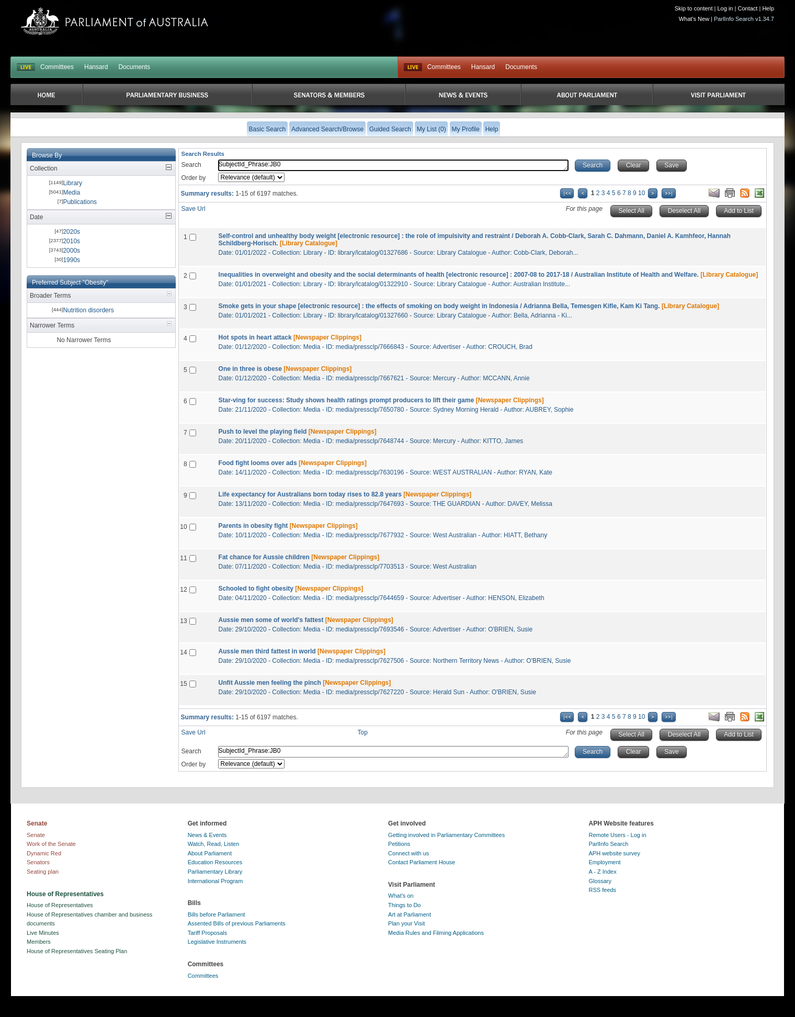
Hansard (96, 67)
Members (39, 942)
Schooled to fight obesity (256, 588)
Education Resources (215, 862)
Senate (36, 835)
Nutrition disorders (88, 310)
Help (768, 8)
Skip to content (694, 8)
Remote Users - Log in (617, 835)
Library (72, 183)
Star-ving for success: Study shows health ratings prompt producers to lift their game (346, 400)
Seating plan (43, 871)
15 (183, 683)
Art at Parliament (409, 914)
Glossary (600, 881)
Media (71, 192)
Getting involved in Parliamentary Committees (446, 835)
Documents (134, 67)
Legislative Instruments (217, 942)
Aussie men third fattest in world (267, 651)
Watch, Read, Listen (214, 844)
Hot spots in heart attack (255, 337)
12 (183, 589)
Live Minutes (43, 933)
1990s (71, 260)
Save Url (193, 208)
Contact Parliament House (421, 862)
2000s (71, 250)
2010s (71, 241)
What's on (401, 895)
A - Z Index (603, 871)
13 (183, 621)
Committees (57, 67)
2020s (71, 231)
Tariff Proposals (208, 933)
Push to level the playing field (263, 431)
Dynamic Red (44, 853)
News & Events (207, 835)
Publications (80, 202)
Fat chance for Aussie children (264, 557)
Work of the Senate (51, 844)
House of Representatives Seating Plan (77, 951)
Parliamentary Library (215, 871)
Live (413, 67)
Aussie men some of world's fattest (271, 620)
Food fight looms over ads (258, 463)
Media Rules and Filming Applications (436, 933)
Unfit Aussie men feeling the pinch (270, 682)
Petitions (399, 844)
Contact (747, 8)
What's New (694, 19)
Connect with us (408, 853)
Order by (193, 178)
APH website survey (614, 853)
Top (363, 732)
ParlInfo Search (609, 844)
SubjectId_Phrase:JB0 (393, 165)
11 (183, 558)
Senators (38, 862)
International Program (215, 881)
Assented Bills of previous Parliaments (237, 923)
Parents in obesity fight (253, 525)
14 (183, 652)
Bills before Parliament (216, 914)
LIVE (26, 67)
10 (641, 193)
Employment (605, 862)
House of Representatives (60, 905)
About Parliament (210, 853)
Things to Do (404, 905)
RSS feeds (603, 890)
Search (191, 164)
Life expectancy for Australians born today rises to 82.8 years (310, 494)
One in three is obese (250, 368)
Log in (725, 8)
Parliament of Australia (114, 21)
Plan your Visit (406, 923)
